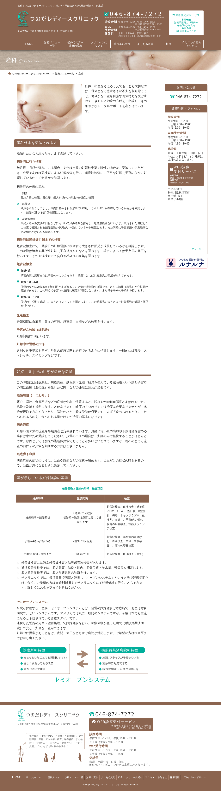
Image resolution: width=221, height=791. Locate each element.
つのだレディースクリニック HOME (31, 73)
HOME (29, 43)
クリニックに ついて (99, 44)
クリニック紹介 (134, 777)
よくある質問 (145, 43)
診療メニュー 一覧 (52, 44)
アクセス (196, 249)
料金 (168, 43)
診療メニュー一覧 (64, 73)
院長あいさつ (122, 43)
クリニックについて (34, 777)
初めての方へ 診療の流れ (75, 44)
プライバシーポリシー (194, 777)
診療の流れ (92, 777)
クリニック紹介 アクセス (191, 44)
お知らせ (162, 777)
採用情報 (174, 777)
